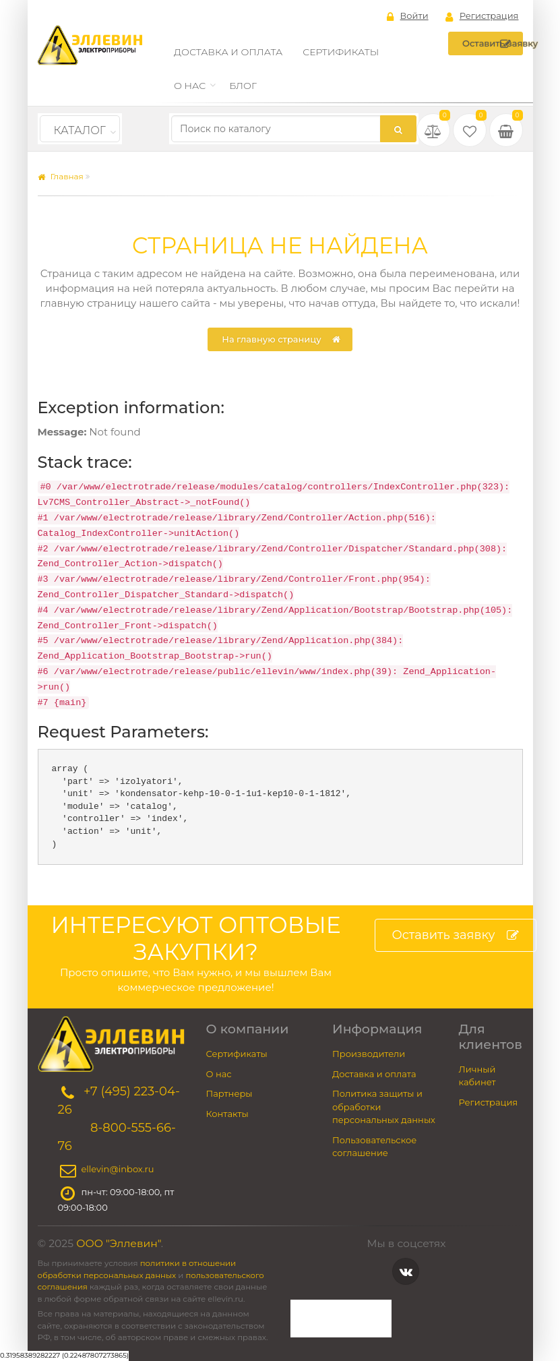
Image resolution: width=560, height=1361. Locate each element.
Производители (368, 1053)
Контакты (227, 1113)
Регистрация (482, 16)
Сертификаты (341, 52)
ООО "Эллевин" (118, 1243)
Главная (61, 176)
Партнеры (229, 1093)
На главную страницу (281, 339)
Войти (408, 16)
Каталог (80, 130)
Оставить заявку (492, 43)
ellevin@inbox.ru (118, 1169)
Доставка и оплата (228, 52)
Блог (243, 86)
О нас (190, 86)
